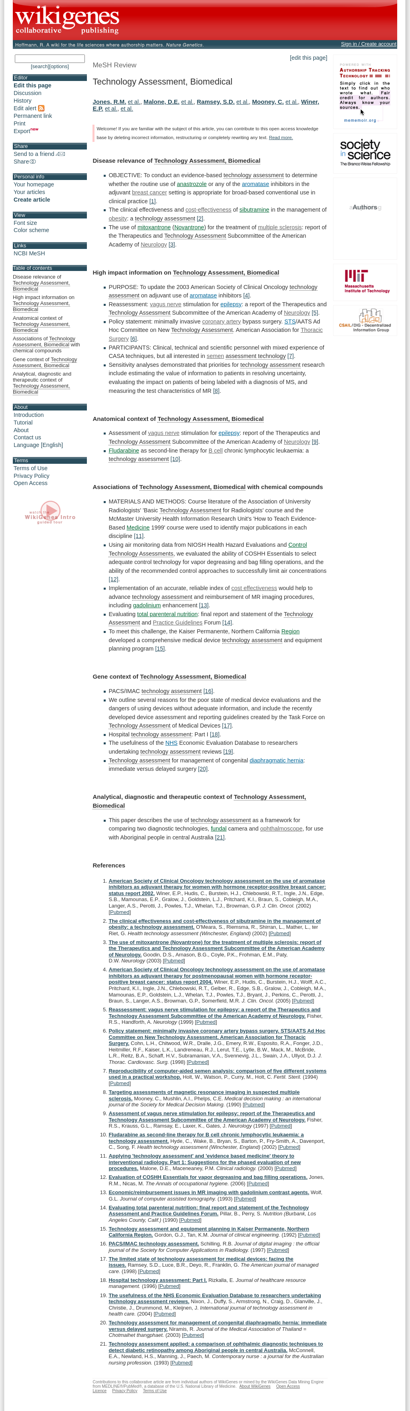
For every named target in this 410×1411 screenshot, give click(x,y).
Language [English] (38, 445)
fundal (219, 828)
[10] (175, 459)
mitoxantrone (154, 227)
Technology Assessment (195, 235)
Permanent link (33, 116)
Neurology (154, 244)
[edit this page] (309, 58)
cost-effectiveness (208, 209)
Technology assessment (139, 760)
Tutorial (23, 422)
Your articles (29, 192)
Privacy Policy (32, 476)
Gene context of (45, 362)
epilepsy (231, 304)
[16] (208, 691)
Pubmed (119, 912)
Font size (25, 223)
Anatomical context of (41, 324)
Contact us (27, 437)
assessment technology (255, 356)
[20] (203, 769)
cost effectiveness (254, 588)
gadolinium (147, 605)
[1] (152, 201)
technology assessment (253, 175)
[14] (227, 622)
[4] (246, 295)
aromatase (255, 184)
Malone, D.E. (162, 101)
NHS (171, 743)
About (21, 430)
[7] (290, 356)
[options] (59, 66)
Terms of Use (31, 468)
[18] (214, 734)
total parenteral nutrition (167, 614)
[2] (200, 218)
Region (290, 631)
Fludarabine (124, 450)
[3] (172, 244)
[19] (228, 751)
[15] (160, 648)
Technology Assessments (141, 553)
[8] (216, 391)
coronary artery (221, 321)
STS (289, 321)
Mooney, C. (267, 101)
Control (297, 545)
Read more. (281, 137)
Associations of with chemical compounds (46, 345)
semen (215, 356)
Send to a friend (39, 154)
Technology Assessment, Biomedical (207, 160)
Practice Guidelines (178, 622)
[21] (220, 837)
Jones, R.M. (109, 101)
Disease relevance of (41, 283)
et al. (134, 102)
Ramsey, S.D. (216, 101)
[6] (134, 339)
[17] (227, 725)
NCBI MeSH (29, 253)
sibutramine (254, 209)
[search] (40, 66)
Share (25, 161)
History (23, 100)
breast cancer (149, 192)
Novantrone (189, 227)
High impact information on (43, 303)
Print (20, 123)
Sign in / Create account (368, 44)
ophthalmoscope (281, 828)
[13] (204, 605)
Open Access (31, 483)
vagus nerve (165, 304)
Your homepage (34, 184)
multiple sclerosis (280, 227)
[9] (315, 442)
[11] (139, 536)
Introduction (29, 415)
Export (26, 131)
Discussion (28, 93)
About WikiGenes (255, 1386)
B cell (216, 450)
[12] (113, 579)
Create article (32, 199)
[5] (315, 312)
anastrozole (192, 184)
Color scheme (31, 230)
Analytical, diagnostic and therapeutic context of (42, 383)
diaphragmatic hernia (276, 760)
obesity (118, 218)
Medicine (138, 527)
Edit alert (29, 108)
